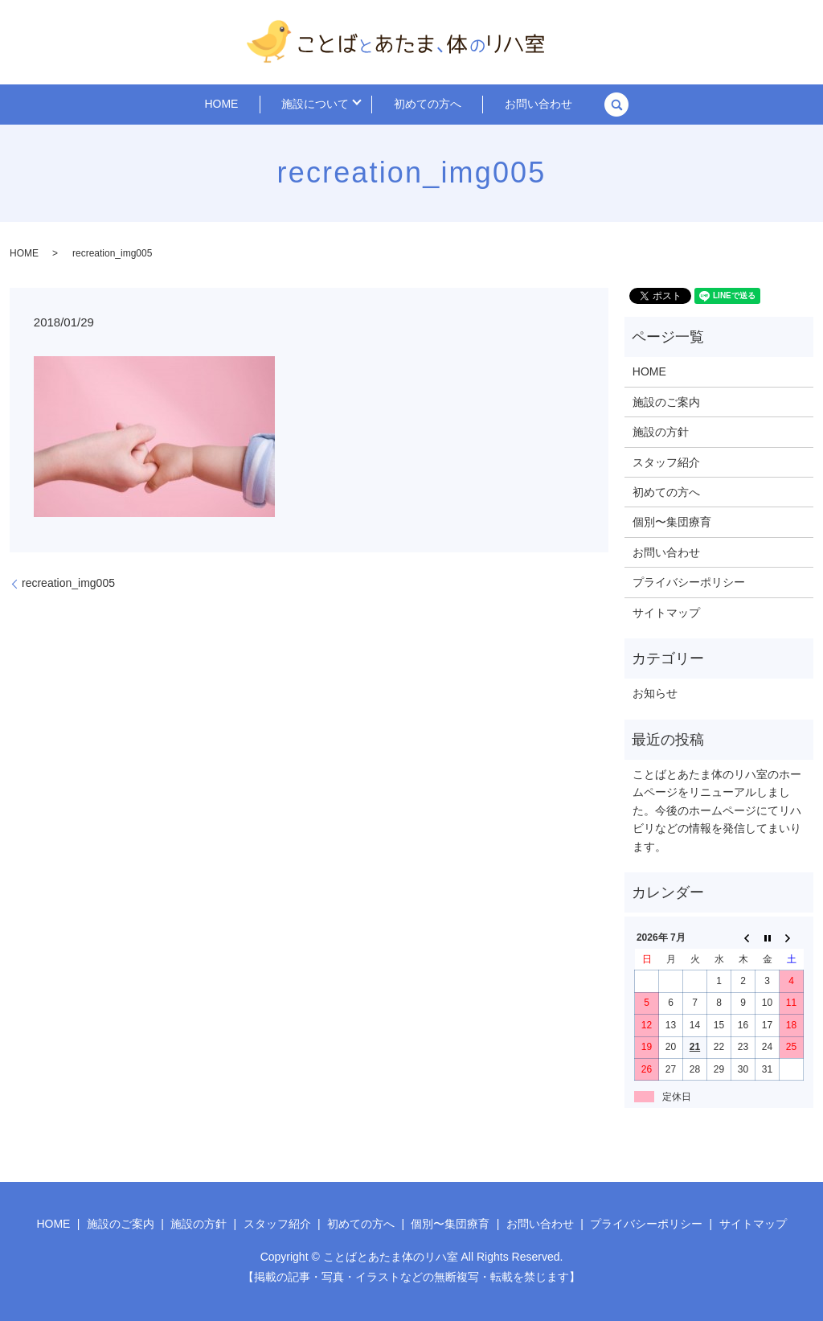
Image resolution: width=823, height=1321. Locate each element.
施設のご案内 (666, 402)
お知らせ (655, 693)
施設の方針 (661, 431)
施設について (320, 104)
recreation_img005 (68, 582)
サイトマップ (666, 612)
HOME (247, 104)
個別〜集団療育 (672, 521)
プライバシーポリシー (689, 582)
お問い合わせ (513, 104)
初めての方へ (423, 104)
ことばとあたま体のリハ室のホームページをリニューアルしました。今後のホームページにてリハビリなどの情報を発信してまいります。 (717, 810)
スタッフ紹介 (666, 462)
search (582, 104)
